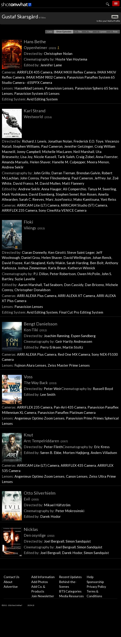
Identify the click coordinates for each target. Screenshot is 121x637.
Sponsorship (95, 582)
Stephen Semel (67, 194)
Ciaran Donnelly (34, 252)
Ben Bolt (97, 263)
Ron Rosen (88, 194)
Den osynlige (39, 535)
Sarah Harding (77, 263)
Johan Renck (101, 257)
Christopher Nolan (58, 53)
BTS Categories (70, 591)
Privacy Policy (96, 587)
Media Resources (71, 596)
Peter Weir (52, 389)
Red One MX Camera (74, 354)
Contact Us (11, 577)
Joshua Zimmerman (32, 268)
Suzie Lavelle (25, 279)
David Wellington (77, 257)
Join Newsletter (42, 596)
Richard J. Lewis (34, 141)
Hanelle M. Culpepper (68, 162)
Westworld (38, 116)
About (8, 582)
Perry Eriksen (50, 347)
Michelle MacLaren (57, 151)
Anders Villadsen (104, 452)
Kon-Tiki (35, 329)
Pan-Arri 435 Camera (70, 407)
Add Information (43, 577)
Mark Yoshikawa (14, 194)
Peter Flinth (53, 447)
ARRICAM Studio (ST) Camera (84, 205)
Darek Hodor (50, 516)
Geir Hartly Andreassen (73, 341)
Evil (31, 499)
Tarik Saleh (66, 157)
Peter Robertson (63, 274)
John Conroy (29, 178)
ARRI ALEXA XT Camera (76, 296)
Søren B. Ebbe (50, 452)
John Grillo (41, 173)
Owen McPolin (88, 274)
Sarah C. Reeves (31, 199)
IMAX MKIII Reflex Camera (75, 72)
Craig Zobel (85, 157)
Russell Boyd (103, 389)
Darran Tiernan (63, 173)
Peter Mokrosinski (69, 511)
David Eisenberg (41, 194)
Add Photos (39, 582)
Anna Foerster (107, 157)
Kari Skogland (34, 263)
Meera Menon (98, 162)
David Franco (23, 183)
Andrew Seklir (13, 167)
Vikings (34, 228)
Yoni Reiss (108, 199)
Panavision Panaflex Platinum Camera (67, 412)
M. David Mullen (47, 183)
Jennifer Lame (51, 65)
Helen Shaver (40, 162)
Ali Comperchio (74, 189)
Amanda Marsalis (15, 162)
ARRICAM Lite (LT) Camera (38, 205)
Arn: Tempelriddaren (46, 440)
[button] (49, 32)
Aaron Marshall (30, 285)
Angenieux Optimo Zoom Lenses (39, 418)
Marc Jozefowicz (59, 199)
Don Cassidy (73, 285)
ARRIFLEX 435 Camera (34, 72)
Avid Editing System (42, 99)
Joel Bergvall (54, 541)
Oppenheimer (42, 47)
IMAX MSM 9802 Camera (45, 77)
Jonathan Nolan (60, 141)
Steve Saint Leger (80, 252)
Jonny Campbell (29, 151)
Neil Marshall (83, 151)
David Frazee (12, 263)
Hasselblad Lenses (29, 88)
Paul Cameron (52, 146)
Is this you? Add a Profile (108, 21)
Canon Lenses (77, 476)
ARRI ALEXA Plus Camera (36, 296)
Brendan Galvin (88, 173)
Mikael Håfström (57, 505)
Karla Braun (57, 268)
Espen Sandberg (83, 336)
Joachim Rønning (56, 336)
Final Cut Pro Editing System (81, 312)
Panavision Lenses (59, 88)
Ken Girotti (57, 252)
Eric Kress (102, 447)
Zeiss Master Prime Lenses (69, 365)
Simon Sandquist (78, 541)
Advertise (11, 587)
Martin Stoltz (73, 347)
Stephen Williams (26, 146)
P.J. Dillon (40, 274)
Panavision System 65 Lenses (37, 93)
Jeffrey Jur (102, 178)
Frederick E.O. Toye (88, 141)
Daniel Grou (30, 257)
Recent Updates (70, 577)
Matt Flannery (73, 183)
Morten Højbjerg (76, 452)
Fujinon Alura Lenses (30, 365)
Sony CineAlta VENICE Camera (62, 210)
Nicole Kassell (45, 157)
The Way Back (40, 382)
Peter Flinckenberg (55, 178)
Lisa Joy (26, 157)
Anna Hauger (51, 189)
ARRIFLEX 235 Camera (19, 210)
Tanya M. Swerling (102, 189)
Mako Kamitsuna (86, 199)
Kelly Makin (56, 263)
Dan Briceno (94, 285)
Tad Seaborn (53, 285)
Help (90, 577)
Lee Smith (47, 394)
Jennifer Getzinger (78, 146)
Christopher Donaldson (32, 290)
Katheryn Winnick (81, 268)
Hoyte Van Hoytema (71, 59)
